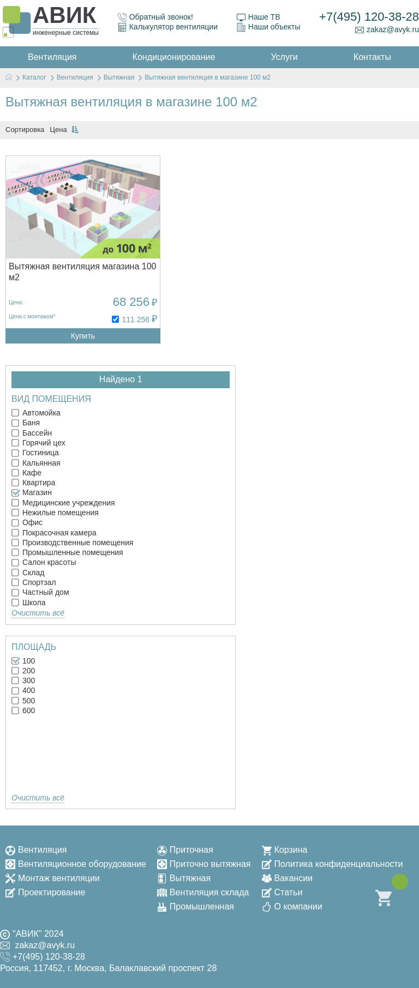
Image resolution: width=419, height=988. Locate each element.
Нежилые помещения (55, 512)
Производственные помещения (72, 542)
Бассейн (31, 433)
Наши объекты (268, 27)
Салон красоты (43, 562)
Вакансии (287, 878)
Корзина (285, 849)
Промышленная (195, 906)
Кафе (26, 472)
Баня (25, 422)
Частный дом (40, 592)
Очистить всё (37, 613)
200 (23, 670)
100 (23, 660)
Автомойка (36, 412)
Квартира (33, 482)
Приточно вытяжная (204, 864)
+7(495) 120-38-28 (369, 16)
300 (23, 680)
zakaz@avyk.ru (387, 29)
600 (23, 710)
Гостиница (35, 452)
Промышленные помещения (67, 552)
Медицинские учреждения (63, 502)
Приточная (185, 849)
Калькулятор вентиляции (168, 27)
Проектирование (45, 892)
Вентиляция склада (203, 892)
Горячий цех (38, 442)
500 (23, 700)
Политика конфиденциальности (332, 864)
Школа (28, 602)
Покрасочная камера (54, 532)
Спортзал (33, 582)
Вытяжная (184, 878)
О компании (292, 906)
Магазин (31, 492)
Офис (27, 522)
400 (23, 690)
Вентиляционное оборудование (75, 864)
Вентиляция (36, 849)
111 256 (135, 319)
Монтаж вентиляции (52, 878)
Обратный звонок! (155, 17)
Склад (27, 572)
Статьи (282, 892)
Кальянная (36, 463)
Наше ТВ (258, 17)
